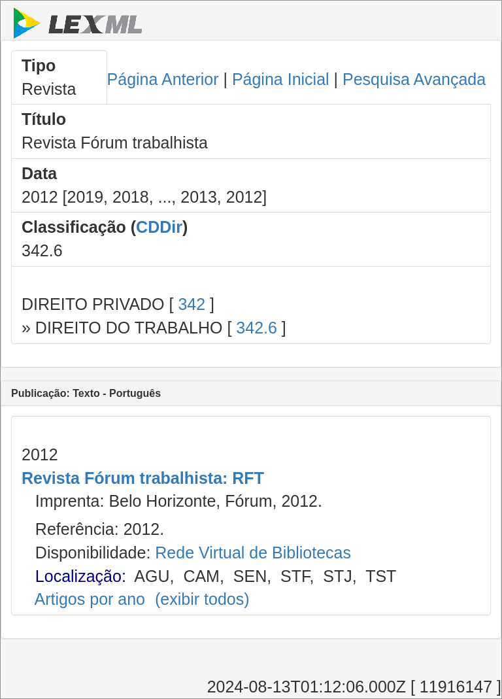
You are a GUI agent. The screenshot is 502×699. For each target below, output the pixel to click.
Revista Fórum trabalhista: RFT (143, 478)
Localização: (80, 576)
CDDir (159, 227)
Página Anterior (163, 79)
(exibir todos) (202, 599)
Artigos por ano (89, 599)
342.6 (256, 327)
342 (191, 304)
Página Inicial (280, 79)
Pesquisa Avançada (414, 79)
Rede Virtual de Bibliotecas (253, 552)
